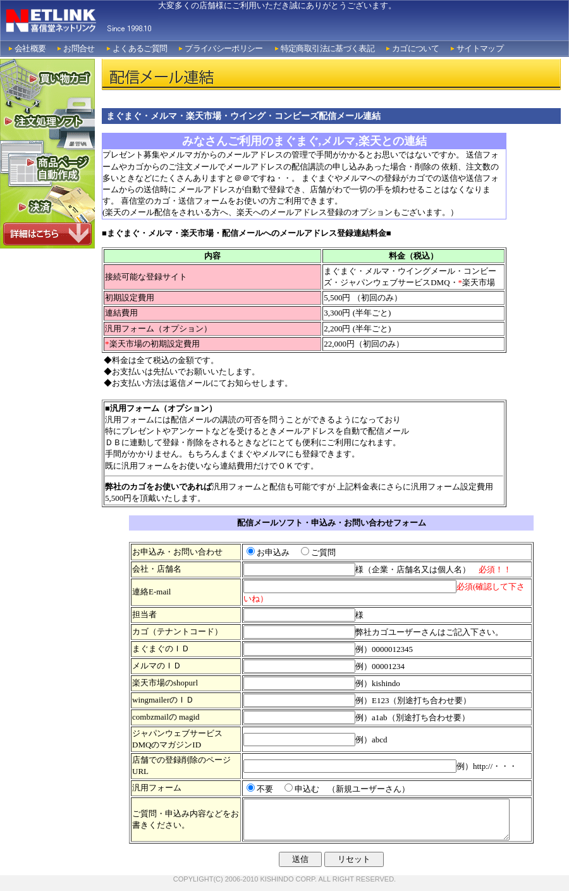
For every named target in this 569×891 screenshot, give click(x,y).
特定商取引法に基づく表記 (327, 48)
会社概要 (30, 48)
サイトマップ (479, 48)
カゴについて (415, 48)
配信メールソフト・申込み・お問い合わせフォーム (331, 522)
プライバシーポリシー (224, 48)
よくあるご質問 (140, 48)
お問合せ (78, 48)
